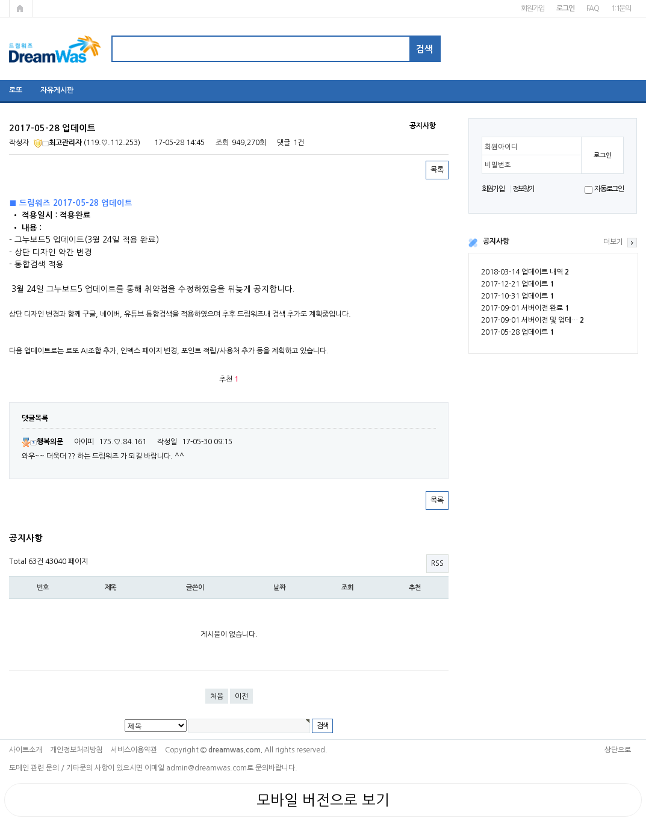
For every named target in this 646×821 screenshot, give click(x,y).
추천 (415, 587)
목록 (437, 169)
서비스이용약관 (134, 750)
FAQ (592, 8)
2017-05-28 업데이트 (517, 332)
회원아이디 (501, 146)
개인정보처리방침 (76, 750)
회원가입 (532, 8)
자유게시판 (56, 90)
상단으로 (617, 750)
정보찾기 (523, 189)
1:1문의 (621, 8)
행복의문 (42, 441)
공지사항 (496, 241)
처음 (216, 696)
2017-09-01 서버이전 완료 (525, 308)
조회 (347, 587)
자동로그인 (609, 189)
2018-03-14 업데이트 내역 (525, 272)
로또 (15, 90)
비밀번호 (498, 165)
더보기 (613, 242)
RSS (437, 563)
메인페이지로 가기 (21, 8)
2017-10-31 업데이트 (517, 296)
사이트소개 (25, 750)
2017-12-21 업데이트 (517, 284)
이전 (241, 696)
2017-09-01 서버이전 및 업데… (532, 320)
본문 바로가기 (0, 0)
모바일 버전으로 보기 (323, 800)
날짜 (279, 587)
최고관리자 (58, 142)
